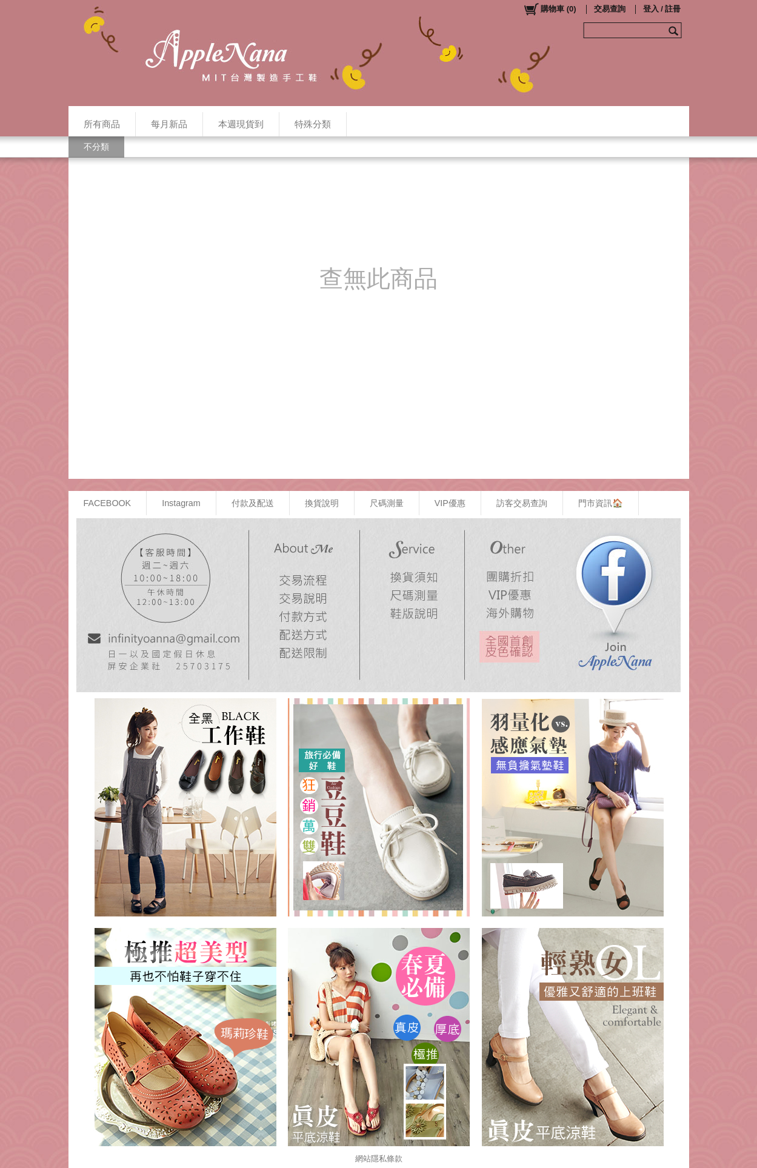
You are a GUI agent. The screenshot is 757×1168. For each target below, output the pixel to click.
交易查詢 (609, 8)
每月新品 (169, 124)
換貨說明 (322, 503)
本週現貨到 (241, 124)
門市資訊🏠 (600, 503)
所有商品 (102, 124)
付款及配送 (253, 503)
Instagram (181, 503)
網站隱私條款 (378, 1158)
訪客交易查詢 (521, 503)
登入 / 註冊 (662, 8)
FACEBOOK (108, 503)
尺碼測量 (387, 503)
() (549, 9)
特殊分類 (313, 124)
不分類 (96, 147)
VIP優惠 (450, 503)
